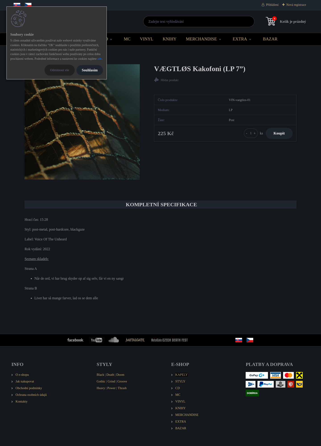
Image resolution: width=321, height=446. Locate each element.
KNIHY (170, 39)
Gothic (101, 381)
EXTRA (240, 39)
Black (100, 374)
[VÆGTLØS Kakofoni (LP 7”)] (82, 122)
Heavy (101, 388)
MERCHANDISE (201, 39)
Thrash (122, 388)
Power (111, 388)
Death (110, 374)
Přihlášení (272, 4)
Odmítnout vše (59, 70)
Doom (120, 374)
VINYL (146, 39)
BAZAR (270, 39)
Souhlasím (90, 70)
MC (127, 39)
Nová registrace (296, 4)
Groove (122, 381)
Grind (111, 381)
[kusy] (248, 134)
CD (105, 39)
